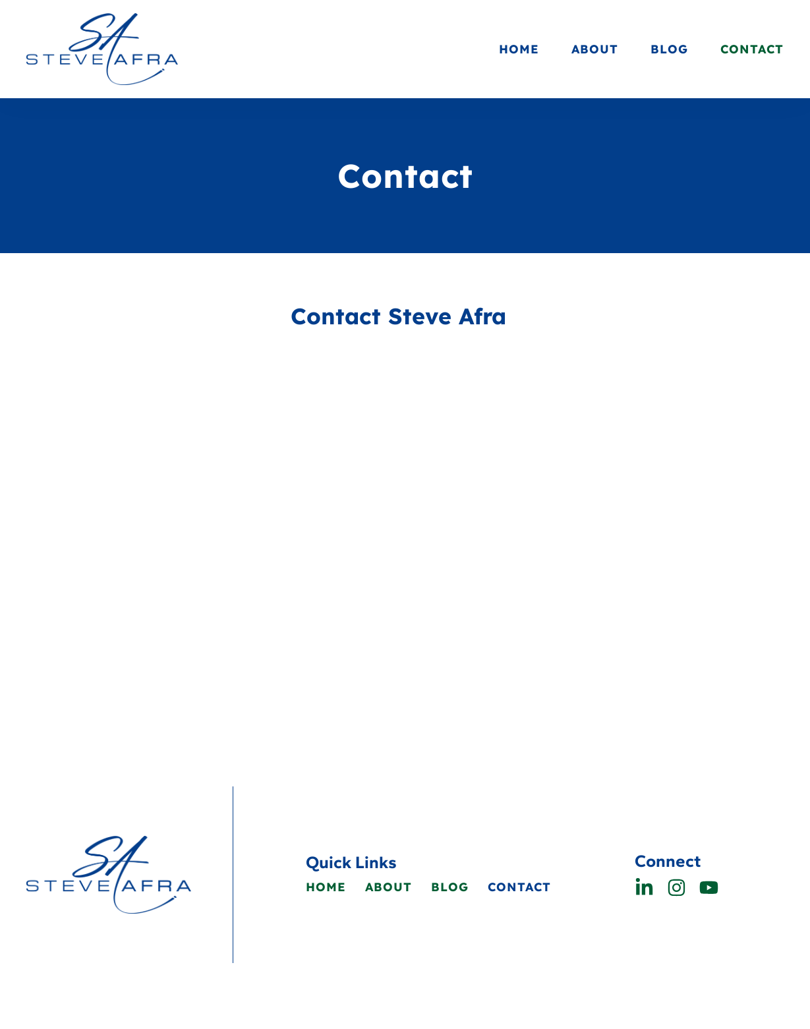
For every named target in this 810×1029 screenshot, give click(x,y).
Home (519, 49)
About (594, 49)
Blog (669, 49)
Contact (752, 49)
